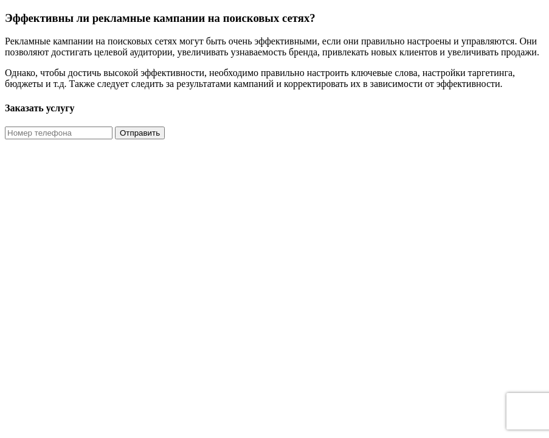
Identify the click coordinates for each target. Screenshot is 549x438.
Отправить (140, 132)
